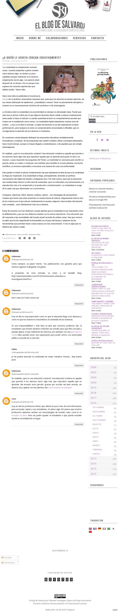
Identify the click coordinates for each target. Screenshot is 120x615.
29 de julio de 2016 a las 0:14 (22, 312)
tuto (14, 398)
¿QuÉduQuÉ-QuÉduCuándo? (99, 285)
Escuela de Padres (100, 226)
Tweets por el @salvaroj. (100, 158)
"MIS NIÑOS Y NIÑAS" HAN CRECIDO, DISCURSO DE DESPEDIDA (103, 305)
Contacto (97, 38)
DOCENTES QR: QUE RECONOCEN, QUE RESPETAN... (100, 245)
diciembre (98, 407)
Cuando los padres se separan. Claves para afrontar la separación (101, 332)
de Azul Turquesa (67, 609)
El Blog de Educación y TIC (102, 264)
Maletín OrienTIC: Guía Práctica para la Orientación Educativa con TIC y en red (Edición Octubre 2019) (103, 292)
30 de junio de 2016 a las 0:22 (22, 293)
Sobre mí (35, 38)
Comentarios (8, 562)
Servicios (79, 38)
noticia (5, 99)
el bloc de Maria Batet (102, 340)
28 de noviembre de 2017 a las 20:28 (25, 374)
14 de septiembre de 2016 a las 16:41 (25, 352)
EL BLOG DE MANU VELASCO (100, 239)
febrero (97, 449)
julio (95, 428)
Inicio (20, 38)
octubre (98, 415)
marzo (96, 445)
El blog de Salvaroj (37, 600)
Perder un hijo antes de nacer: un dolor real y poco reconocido (103, 230)
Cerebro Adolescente (102, 313)
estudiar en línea (19, 415)
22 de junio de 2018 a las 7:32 (22, 402)
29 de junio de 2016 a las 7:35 (22, 259)
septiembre (99, 420)
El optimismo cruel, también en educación (103, 256)
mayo (96, 437)
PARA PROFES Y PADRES (102, 301)
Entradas (7, 557)
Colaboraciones (57, 38)
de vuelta (96, 253)
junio (96, 432)
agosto (97, 424)
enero (96, 453)
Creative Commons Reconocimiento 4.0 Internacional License (60, 603)
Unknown (16, 256)
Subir (115, 610)
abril (96, 441)
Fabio (14, 349)
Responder (79, 285)
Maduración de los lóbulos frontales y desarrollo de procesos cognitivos (103, 318)
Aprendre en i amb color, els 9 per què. (103, 343)
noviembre (99, 411)
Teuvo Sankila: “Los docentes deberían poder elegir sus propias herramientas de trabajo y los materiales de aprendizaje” (102, 273)
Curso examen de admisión (60, 387)
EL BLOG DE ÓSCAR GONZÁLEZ (100, 327)
